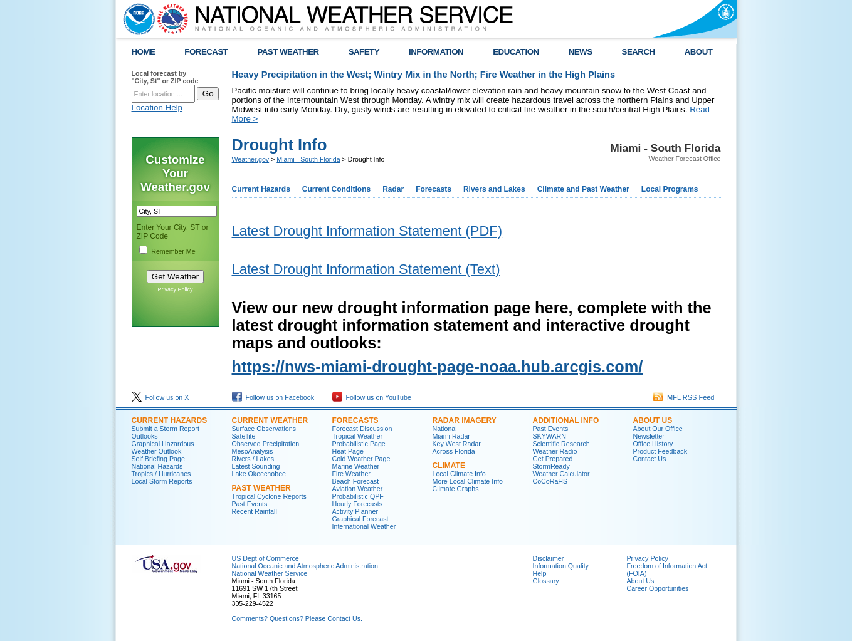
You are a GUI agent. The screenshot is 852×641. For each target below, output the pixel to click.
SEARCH (638, 51)
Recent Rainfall (254, 511)
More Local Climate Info (468, 481)
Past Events (250, 504)
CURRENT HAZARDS (170, 420)
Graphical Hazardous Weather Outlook (163, 447)
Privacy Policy (174, 289)
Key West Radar (457, 443)
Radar (393, 189)
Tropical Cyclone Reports (269, 496)
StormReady (551, 466)
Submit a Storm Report (165, 428)
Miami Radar (451, 436)
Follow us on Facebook (273, 397)
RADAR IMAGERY (465, 420)
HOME (143, 51)
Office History (653, 443)
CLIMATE (449, 465)
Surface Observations (264, 428)
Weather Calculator (561, 473)
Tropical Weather (357, 436)
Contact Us (649, 458)
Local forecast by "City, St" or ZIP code (165, 77)
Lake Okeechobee (259, 473)
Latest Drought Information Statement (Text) (366, 269)
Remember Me (173, 251)
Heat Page (348, 451)
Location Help (157, 107)
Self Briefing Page (158, 458)
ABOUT (699, 51)
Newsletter (649, 436)
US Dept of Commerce (265, 558)
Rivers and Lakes (494, 189)
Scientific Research (561, 443)
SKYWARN (549, 436)
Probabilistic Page (359, 443)
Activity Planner (355, 511)
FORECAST (206, 51)
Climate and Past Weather (583, 189)
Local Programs (669, 189)
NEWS (580, 51)
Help (540, 573)
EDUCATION (516, 51)
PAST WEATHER (287, 51)
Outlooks (145, 436)
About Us (641, 581)
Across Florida (454, 451)
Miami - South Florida (308, 159)
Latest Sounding (256, 466)
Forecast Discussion (362, 428)
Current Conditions (336, 189)
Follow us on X (160, 397)
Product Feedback (660, 451)
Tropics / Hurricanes (161, 473)
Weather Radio (555, 451)
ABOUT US (653, 420)
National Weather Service (270, 573)
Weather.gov (251, 159)
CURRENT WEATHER (270, 420)
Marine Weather (356, 466)
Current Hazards (261, 189)
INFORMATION (436, 51)
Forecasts (433, 189)
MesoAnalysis (252, 451)
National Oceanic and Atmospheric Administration (305, 566)
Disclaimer (548, 558)
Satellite (244, 436)
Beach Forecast (355, 481)
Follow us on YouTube (371, 397)
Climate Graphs (456, 488)
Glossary (546, 581)
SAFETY (364, 51)
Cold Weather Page (361, 458)
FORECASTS (355, 420)
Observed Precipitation (266, 443)
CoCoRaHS (550, 481)
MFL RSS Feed (684, 397)
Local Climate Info (459, 473)
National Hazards (157, 466)
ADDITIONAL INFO (566, 420)
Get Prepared (553, 458)
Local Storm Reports (162, 481)
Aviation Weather (357, 488)
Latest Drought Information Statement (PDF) (367, 231)
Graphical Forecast (360, 519)
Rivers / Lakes (253, 458)
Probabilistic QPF (358, 496)
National (445, 428)
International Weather (364, 526)
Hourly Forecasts (357, 504)
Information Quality (561, 566)
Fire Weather (351, 473)
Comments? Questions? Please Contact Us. (297, 618)
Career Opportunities (658, 588)
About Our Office (658, 428)
